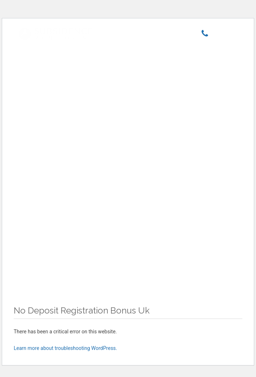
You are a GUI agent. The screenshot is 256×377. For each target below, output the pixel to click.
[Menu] (225, 35)
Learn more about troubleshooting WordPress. (65, 348)
